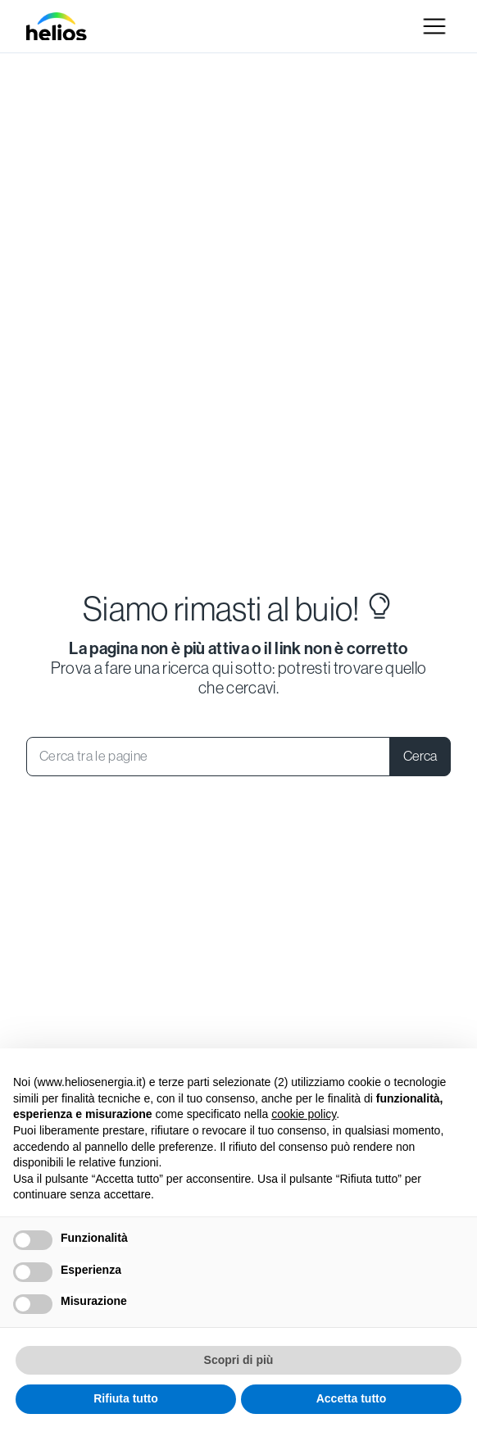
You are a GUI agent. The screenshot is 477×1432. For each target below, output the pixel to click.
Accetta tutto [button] (351, 1398)
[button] (434, 26)
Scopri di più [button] (239, 1359)
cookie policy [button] (303, 1114)
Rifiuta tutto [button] (125, 1398)
